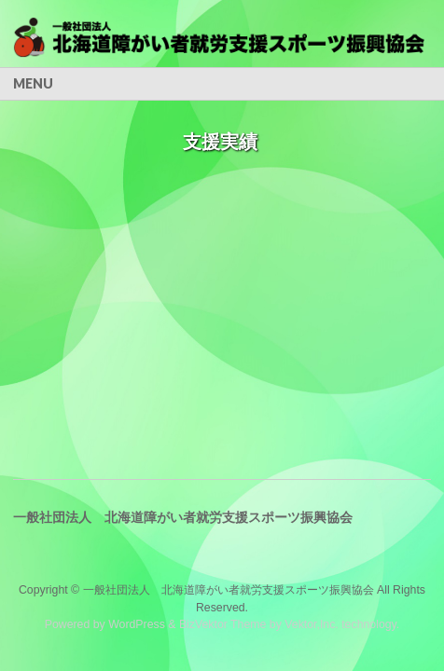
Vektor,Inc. (311, 624)
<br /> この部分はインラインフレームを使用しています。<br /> (220, 229)
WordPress (136, 624)
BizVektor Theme (223, 624)
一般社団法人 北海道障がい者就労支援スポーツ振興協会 (228, 589)
